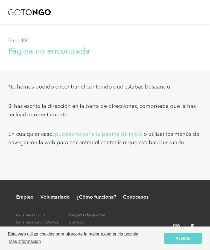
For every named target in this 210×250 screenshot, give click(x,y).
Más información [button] (25, 241)
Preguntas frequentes (87, 215)
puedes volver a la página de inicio (98, 134)
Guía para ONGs (30, 215)
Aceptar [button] (183, 238)
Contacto (77, 222)
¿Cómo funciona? (96, 197)
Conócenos (135, 197)
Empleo (25, 197)
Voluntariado (55, 197)
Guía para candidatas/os (37, 222)
